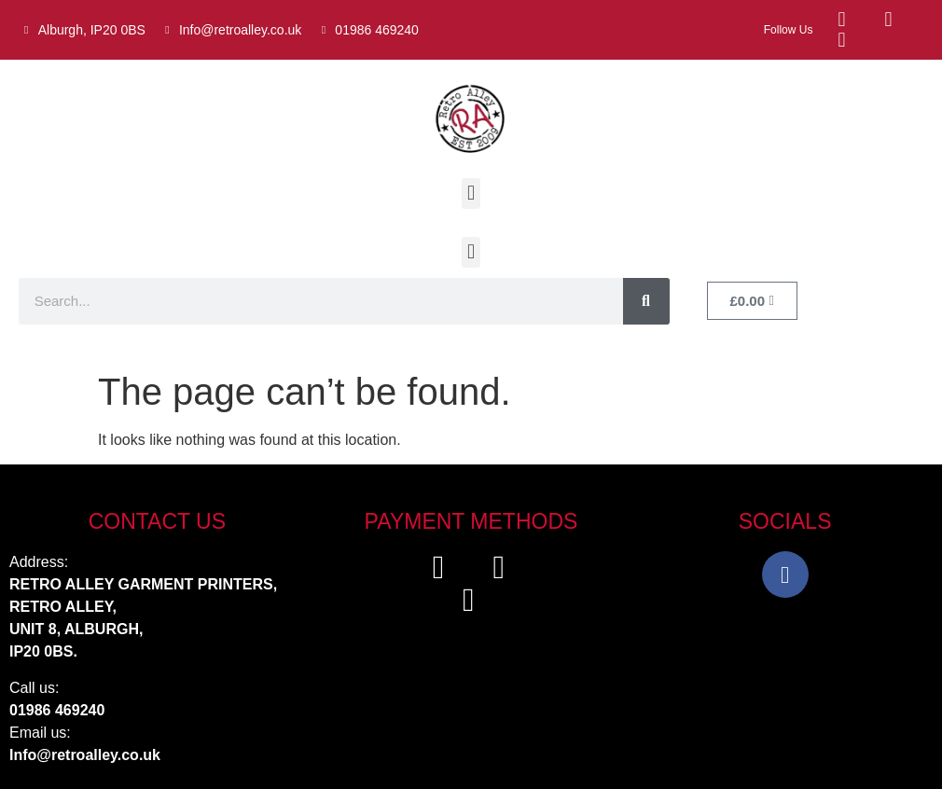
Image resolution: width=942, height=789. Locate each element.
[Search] (646, 301)
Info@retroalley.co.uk (84, 755)
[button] (470, 193)
